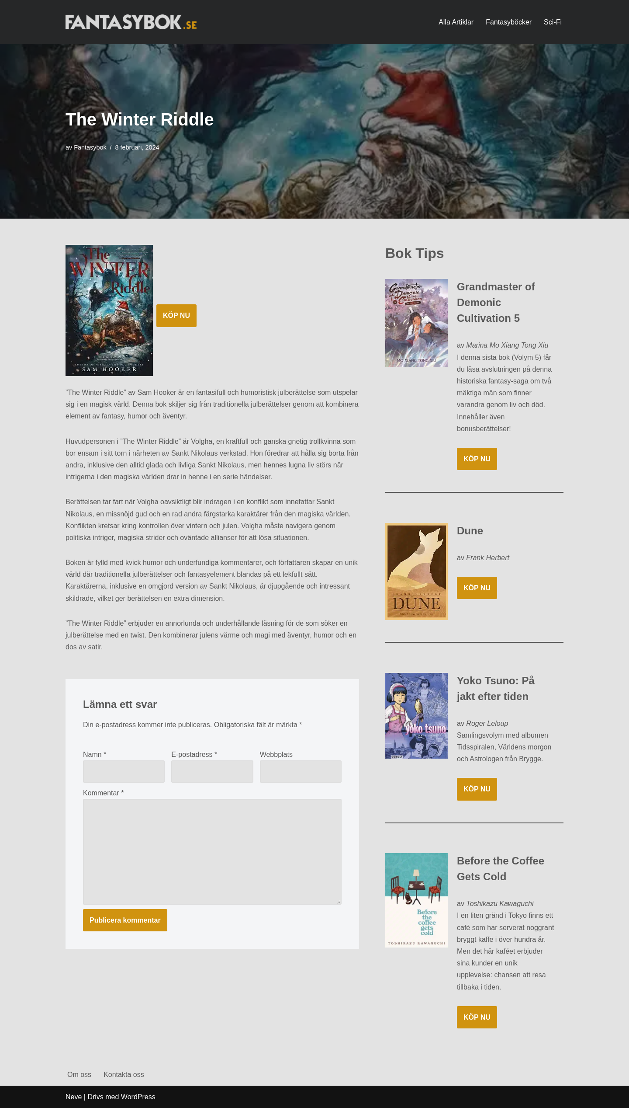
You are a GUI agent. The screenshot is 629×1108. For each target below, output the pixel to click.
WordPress (138, 1097)
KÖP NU (176, 315)
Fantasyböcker (509, 22)
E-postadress (194, 754)
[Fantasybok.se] (131, 21)
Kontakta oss (124, 1074)
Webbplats (276, 754)
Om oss (79, 1074)
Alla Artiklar (456, 22)
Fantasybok (90, 147)
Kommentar (103, 793)
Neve (74, 1097)
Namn (94, 754)
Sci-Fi (553, 22)
